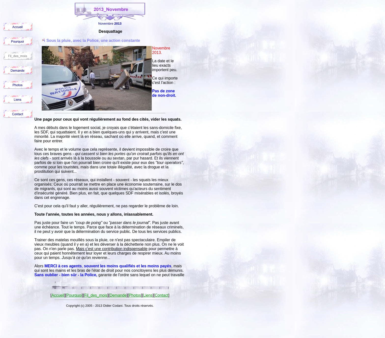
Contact (161, 295)
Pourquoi (74, 295)
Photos (135, 295)
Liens (147, 295)
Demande (118, 295)
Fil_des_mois (95, 295)
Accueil (58, 295)
